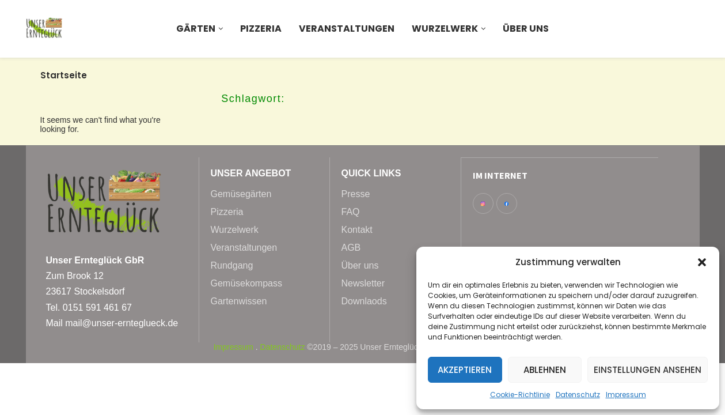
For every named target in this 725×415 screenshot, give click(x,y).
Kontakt (357, 230)
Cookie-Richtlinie (520, 394)
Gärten (195, 28)
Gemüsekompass (247, 283)
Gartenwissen (239, 301)
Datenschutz (578, 394)
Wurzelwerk (445, 28)
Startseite (63, 75)
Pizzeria (261, 28)
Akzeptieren (465, 370)
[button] (702, 262)
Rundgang (232, 265)
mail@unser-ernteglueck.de (121, 323)
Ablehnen (544, 370)
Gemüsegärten (241, 194)
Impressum (626, 394)
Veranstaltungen (346, 28)
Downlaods (364, 301)
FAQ (350, 212)
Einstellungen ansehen (647, 370)
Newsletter (363, 283)
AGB (351, 247)
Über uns (526, 28)
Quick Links (371, 173)
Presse (355, 194)
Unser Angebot (251, 173)
